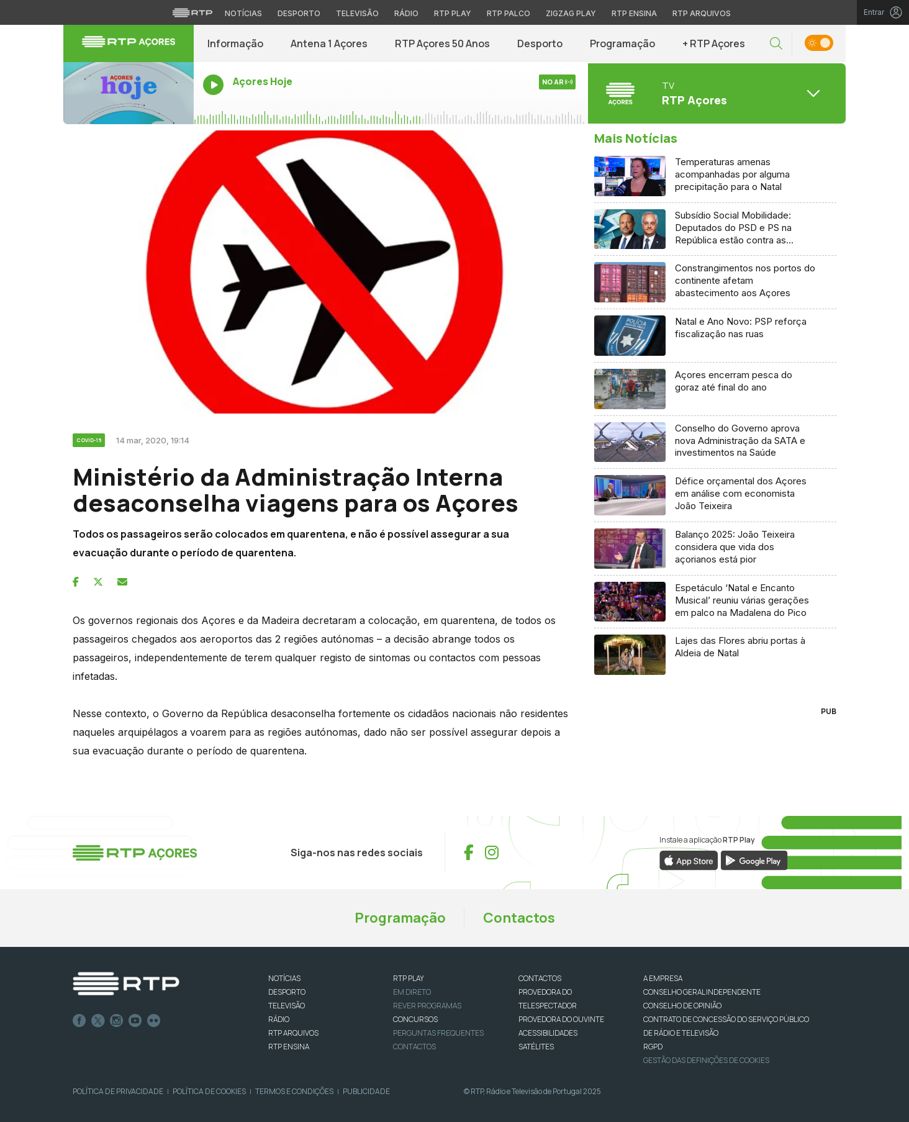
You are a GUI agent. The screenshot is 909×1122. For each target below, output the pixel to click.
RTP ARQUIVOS (293, 1033)
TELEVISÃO (286, 1005)
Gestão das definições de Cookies (706, 1060)
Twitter (98, 1021)
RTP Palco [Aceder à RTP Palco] (508, 13)
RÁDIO (278, 1019)
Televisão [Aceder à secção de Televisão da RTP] (357, 13)
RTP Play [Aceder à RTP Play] (452, 13)
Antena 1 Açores (329, 43)
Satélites (536, 1046)
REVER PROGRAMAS (427, 1005)
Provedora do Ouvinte (561, 1019)
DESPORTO (286, 992)
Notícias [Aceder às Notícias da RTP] (243, 13)
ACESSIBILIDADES (547, 1033)
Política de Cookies (209, 1091)
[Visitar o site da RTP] (192, 12)
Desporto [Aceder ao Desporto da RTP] (299, 13)
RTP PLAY (408, 978)
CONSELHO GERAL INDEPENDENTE (702, 992)
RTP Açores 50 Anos (442, 43)
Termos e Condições (294, 1091)
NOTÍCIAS (284, 978)
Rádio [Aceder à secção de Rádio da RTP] (406, 13)
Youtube (135, 1021)
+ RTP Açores (713, 43)
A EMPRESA (662, 978)
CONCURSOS (415, 1019)
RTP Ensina (288, 1046)
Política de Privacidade (118, 1091)
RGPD (653, 1046)
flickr (154, 1021)
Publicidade (366, 1091)
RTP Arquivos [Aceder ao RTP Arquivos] (701, 13)
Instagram (117, 1021)
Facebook (79, 1021)
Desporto (540, 43)
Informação (235, 43)
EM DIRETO (412, 992)
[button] (776, 44)
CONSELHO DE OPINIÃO (682, 1005)
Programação (622, 43)
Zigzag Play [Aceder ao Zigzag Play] (571, 13)
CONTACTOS (539, 978)
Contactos (519, 917)
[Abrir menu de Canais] (715, 93)
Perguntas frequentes (438, 1033)
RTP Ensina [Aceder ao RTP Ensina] (634, 13)
